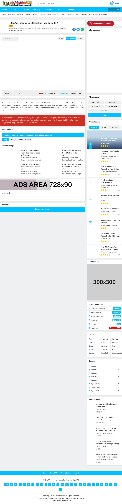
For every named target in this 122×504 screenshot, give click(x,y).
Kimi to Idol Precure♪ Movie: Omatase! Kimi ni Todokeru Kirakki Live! (109, 236)
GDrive (20, 140)
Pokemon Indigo (106, 316)
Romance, (114, 172)
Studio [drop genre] (96, 106)
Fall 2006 (94, 380)
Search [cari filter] (104, 115)
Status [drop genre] (113, 106)
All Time (115, 127)
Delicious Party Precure (106, 308)
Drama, (108, 185)
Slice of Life (93, 15)
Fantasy (42, 15)
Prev (61, 39)
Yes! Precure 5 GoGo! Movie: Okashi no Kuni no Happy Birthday (110, 169)
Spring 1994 (95, 391)
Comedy (20, 15)
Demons (27, 15)
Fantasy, (108, 143)
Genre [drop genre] (96, 102)
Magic (64, 15)
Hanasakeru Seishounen (110, 209)
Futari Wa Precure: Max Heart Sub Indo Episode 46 (71, 153)
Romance (71, 15)
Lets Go (106, 324)
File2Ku (28, 140)
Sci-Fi (78, 15)
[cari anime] (78, 4)
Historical (56, 15)
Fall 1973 (94, 366)
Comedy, (104, 158)
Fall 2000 (94, 377)
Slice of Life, (105, 187)
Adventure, (114, 156)
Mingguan (94, 127)
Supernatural (103, 15)
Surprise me (114, 9)
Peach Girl (106, 320)
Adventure (11, 15)
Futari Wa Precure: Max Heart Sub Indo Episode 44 (71, 166)
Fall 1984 (94, 370)
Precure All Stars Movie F (105, 417)
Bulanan (104, 127)
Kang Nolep (67, 500)
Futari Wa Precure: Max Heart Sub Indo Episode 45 (30, 166)
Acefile (13, 140)
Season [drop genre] (113, 102)
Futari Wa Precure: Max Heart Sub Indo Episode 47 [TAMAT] (30, 153)
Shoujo (84, 15)
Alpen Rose (106, 328)
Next (80, 39)
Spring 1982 (95, 384)
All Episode (71, 39)
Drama (35, 15)
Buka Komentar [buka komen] (42, 209)
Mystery (91, 350)
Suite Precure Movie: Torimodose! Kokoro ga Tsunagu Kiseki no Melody (108, 443)
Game (49, 15)
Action (4, 15)
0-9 (6, 485)
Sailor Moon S (106, 312)
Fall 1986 (94, 373)
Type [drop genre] (104, 111)
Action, (107, 156)
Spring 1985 (95, 387)
